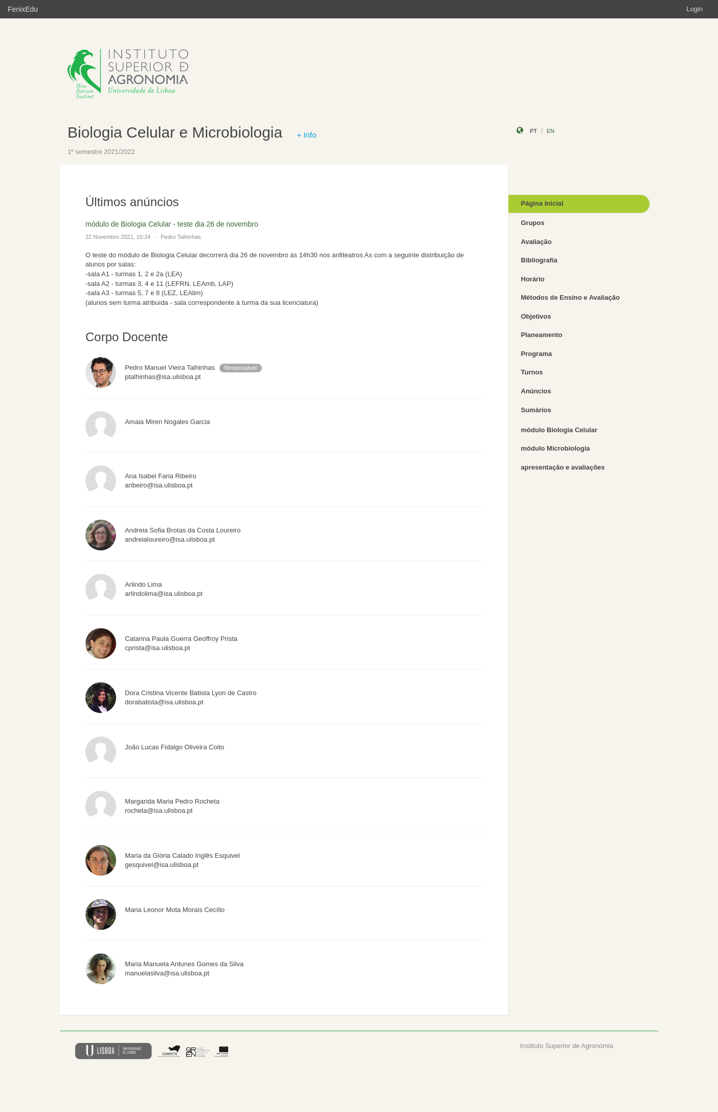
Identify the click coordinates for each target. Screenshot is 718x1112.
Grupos (533, 223)
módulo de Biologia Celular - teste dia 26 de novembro (171, 224)
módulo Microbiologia (555, 448)
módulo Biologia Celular (559, 430)
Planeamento (542, 335)
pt (533, 131)
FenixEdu (23, 9)
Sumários (536, 410)
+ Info (307, 134)
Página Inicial (542, 203)
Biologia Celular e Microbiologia (175, 132)
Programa (536, 354)
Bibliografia (539, 260)
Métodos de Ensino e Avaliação (570, 297)
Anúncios (536, 391)
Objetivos (536, 316)
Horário (533, 279)
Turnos (532, 372)
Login (694, 9)
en (550, 131)
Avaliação (536, 242)
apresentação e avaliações (563, 467)
